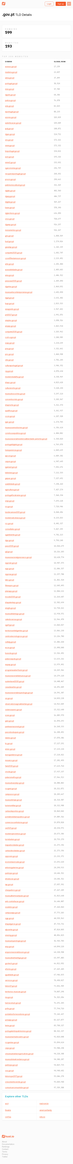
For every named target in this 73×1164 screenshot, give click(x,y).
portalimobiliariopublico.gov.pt (17, 817)
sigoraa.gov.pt (11, 574)
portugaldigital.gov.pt (13, 444)
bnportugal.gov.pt (12, 151)
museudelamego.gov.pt (14, 614)
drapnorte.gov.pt (12, 405)
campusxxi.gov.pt (12, 794)
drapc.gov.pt (10, 382)
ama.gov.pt (9, 275)
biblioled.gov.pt (11, 473)
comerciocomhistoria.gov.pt (16, 822)
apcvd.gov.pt (10, 456)
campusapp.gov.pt (12, 913)
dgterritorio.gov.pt (12, 213)
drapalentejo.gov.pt (13, 602)
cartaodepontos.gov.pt (14, 811)
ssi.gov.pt (9, 698)
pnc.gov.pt (9, 354)
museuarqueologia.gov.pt (15, 941)
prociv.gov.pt (10, 179)
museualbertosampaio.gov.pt (17, 896)
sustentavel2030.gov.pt (14, 681)
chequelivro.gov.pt (12, 890)
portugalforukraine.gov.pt (15, 495)
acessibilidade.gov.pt (13, 269)
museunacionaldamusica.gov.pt (18, 676)
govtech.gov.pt (11, 963)
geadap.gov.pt (11, 247)
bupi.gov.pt (9, 303)
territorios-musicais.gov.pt (15, 992)
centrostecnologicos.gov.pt (16, 636)
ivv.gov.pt (9, 506)
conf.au (8, 1117)
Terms (4, 1152)
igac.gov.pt (9, 422)
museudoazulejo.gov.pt (14, 783)
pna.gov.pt (9, 348)
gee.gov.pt (9, 721)
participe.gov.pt (11, 873)
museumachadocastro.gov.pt (17, 1037)
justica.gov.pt (10, 100)
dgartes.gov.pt (11, 286)
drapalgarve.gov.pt (13, 924)
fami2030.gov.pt (11, 766)
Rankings (5, 1147)
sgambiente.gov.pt (12, 535)
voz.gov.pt (9, 1070)
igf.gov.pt (9, 552)
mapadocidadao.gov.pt (14, 845)
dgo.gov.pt (9, 540)
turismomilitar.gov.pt (13, 805)
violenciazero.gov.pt (13, 709)
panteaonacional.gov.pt (14, 726)
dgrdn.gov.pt (10, 95)
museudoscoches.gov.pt (15, 394)
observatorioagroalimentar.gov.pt (18, 704)
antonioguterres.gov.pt (14, 867)
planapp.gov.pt (11, 591)
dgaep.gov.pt (10, 224)
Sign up (61, 4)
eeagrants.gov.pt (12, 309)
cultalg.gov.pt (10, 642)
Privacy (5, 1154)
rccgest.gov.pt (11, 788)
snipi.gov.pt (9, 501)
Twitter (5, 1157)
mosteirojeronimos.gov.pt (15, 834)
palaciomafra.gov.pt (13, 777)
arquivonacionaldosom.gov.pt (17, 952)
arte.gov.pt (9, 264)
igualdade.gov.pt (12, 975)
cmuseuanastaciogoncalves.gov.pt (19, 1054)
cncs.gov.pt (9, 219)
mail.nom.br (44, 1103)
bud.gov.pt (9, 241)
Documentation (8, 1144)
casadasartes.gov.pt (13, 687)
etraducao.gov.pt (12, 879)
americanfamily (46, 1110)
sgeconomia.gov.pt (13, 168)
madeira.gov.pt (11, 72)
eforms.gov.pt (10, 969)
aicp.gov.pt (9, 946)
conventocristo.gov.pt (14, 399)
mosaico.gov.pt (11, 760)
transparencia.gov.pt (13, 450)
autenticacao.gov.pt (13, 123)
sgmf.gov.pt (9, 625)
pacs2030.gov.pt (12, 546)
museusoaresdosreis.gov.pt (16, 427)
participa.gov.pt (11, 1065)
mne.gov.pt (9, 89)
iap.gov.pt (9, 884)
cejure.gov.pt (10, 461)
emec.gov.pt (10, 749)
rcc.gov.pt (9, 523)
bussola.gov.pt (11, 653)
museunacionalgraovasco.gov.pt (18, 557)
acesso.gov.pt (11, 66)
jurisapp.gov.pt (11, 1020)
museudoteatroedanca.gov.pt (17, 1059)
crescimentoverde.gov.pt (15, 1082)
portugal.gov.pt (11, 83)
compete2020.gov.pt (13, 253)
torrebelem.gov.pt (12, 839)
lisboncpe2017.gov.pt (13, 1076)
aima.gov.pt (9, 78)
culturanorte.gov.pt (12, 388)
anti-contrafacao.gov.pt (14, 901)
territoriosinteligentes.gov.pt (16, 631)
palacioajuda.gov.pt (13, 659)
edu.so (42, 1117)
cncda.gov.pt (10, 772)
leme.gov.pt (10, 1025)
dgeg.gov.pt (10, 196)
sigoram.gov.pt (11, 563)
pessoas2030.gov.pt (13, 281)
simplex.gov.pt (11, 320)
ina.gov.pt (9, 997)
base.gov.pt (10, 207)
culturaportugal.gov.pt (14, 365)
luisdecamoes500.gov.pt (15, 512)
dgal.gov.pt (9, 298)
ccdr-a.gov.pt (10, 337)
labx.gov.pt (9, 580)
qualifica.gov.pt (11, 411)
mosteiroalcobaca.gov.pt (15, 518)
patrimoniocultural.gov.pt (15, 185)
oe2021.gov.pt (11, 828)
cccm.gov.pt (10, 416)
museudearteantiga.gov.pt (15, 958)
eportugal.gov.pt (12, 112)
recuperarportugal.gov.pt (15, 174)
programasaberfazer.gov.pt (16, 670)
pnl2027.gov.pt (11, 315)
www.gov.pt (10, 145)
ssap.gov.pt (9, 343)
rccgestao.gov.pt (12, 1042)
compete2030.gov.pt (13, 332)
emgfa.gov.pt (10, 608)
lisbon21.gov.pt (11, 986)
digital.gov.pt (10, 202)
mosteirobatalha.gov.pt (14, 377)
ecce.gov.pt (10, 647)
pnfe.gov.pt (9, 1008)
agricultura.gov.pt (12, 489)
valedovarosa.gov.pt (13, 619)
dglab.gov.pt (10, 191)
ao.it (6, 1103)
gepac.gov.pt (10, 478)
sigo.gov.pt (9, 568)
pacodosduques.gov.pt (14, 732)
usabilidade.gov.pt (12, 484)
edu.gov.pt (9, 106)
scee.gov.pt (10, 715)
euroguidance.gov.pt (13, 755)
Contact (5, 1149)
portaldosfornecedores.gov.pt (17, 1014)
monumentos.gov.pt (13, 230)
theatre (8, 1110)
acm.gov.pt (9, 157)
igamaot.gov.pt (11, 467)
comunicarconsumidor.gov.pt (17, 1087)
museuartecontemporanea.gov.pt (18, 292)
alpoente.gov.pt (11, 929)
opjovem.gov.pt (11, 856)
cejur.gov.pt (10, 1048)
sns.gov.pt (9, 140)
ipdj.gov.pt (9, 128)
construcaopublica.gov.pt (15, 433)
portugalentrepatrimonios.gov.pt (18, 1031)
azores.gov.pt (10, 117)
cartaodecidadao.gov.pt (15, 850)
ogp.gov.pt (9, 918)
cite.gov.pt (9, 360)
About (4, 1142)
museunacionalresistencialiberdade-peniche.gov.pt (26, 439)
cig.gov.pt (9, 371)
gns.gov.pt (9, 236)
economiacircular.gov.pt (15, 862)
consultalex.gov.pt (12, 529)
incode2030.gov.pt (13, 597)
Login (49, 4)
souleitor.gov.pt (11, 907)
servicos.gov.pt (11, 980)
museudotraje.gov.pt (13, 800)
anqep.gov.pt (10, 326)
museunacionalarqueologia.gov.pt (19, 693)
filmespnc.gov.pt (11, 585)
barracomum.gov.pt (13, 1003)
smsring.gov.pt (11, 935)
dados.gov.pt (10, 738)
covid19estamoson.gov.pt (15, 258)
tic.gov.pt (8, 743)
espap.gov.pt (10, 664)
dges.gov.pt (10, 134)
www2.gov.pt (10, 162)
